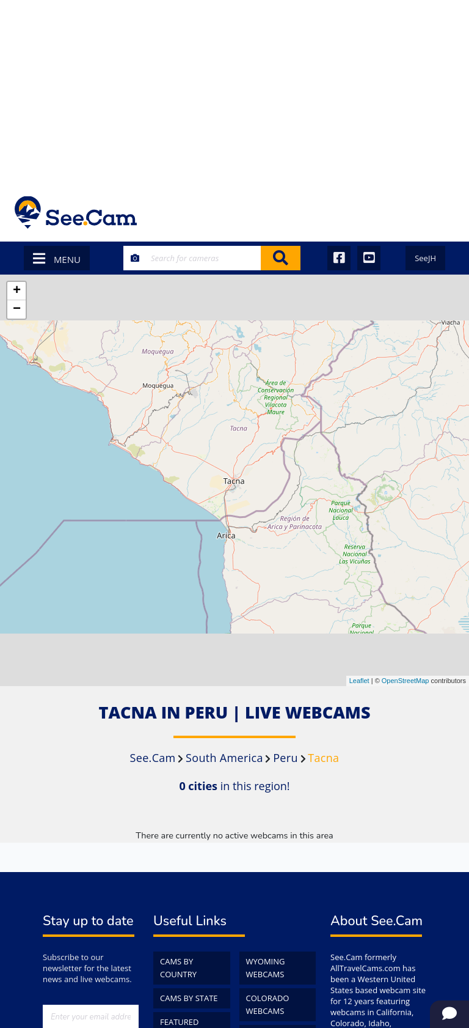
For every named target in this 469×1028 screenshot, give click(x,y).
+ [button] (17, 291)
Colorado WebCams (267, 1004)
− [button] (17, 309)
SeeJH (425, 258)
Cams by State (189, 998)
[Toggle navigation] (438, 212)
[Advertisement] (234, 91)
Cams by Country (178, 968)
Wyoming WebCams (265, 968)
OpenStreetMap (405, 680)
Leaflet (359, 680)
